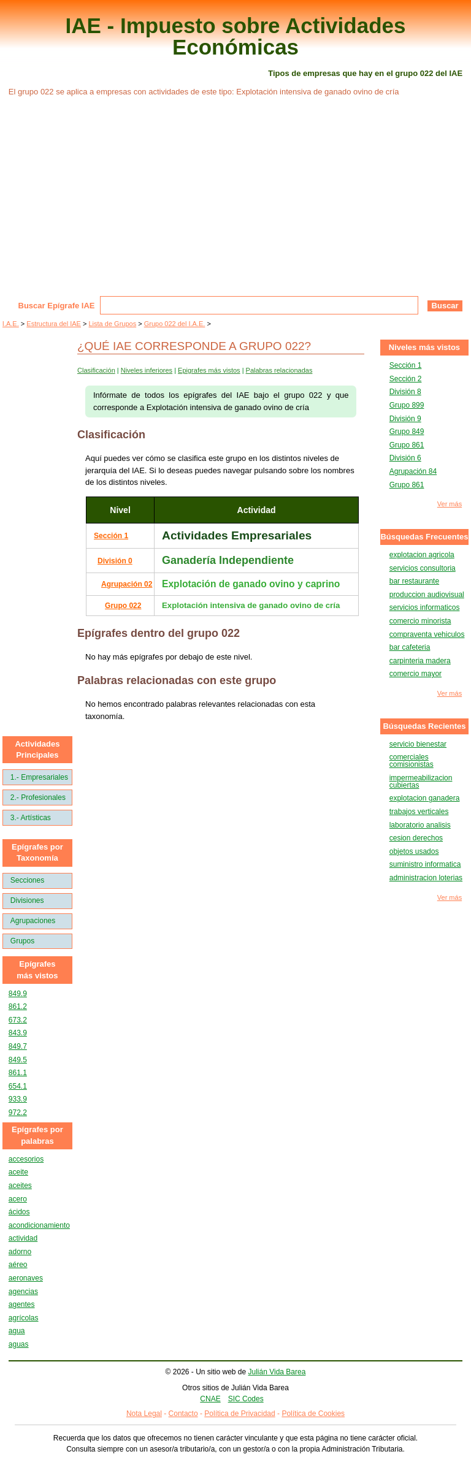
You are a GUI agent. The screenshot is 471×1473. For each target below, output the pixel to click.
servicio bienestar (417, 744)
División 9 (405, 418)
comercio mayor (415, 673)
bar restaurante (414, 581)
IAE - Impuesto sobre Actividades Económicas (236, 36)
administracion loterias (425, 878)
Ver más (449, 504)
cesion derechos (416, 838)
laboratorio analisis (420, 825)
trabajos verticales (419, 811)
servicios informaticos (424, 607)
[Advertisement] (235, 204)
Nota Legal (144, 1413)
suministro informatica (425, 864)
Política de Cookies (313, 1413)
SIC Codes (246, 1399)
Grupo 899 (406, 405)
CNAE (210, 1399)
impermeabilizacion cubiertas (421, 782)
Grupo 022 (123, 605)
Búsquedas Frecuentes (424, 536)
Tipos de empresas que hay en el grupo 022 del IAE (365, 73)
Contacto (183, 1413)
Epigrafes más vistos (209, 370)
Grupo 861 (406, 445)
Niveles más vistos (424, 347)
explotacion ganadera (424, 798)
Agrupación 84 (413, 471)
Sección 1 (111, 535)
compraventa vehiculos (427, 634)
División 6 (405, 458)
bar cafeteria (410, 647)
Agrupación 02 (126, 584)
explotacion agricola (421, 554)
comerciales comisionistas (411, 761)
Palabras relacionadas (279, 370)
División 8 (405, 391)
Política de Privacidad (239, 1413)
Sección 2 (405, 379)
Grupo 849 (406, 431)
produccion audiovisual (426, 594)
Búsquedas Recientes (424, 726)
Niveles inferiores (146, 370)
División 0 (115, 561)
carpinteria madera (420, 661)
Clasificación (96, 370)
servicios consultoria (422, 568)
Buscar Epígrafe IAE (56, 305)
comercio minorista (420, 621)
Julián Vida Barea (277, 1372)
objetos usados (414, 851)
